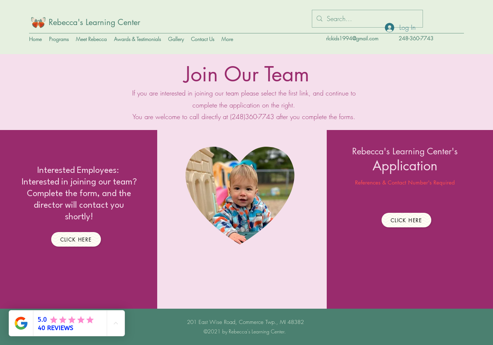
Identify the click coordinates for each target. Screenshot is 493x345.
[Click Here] (76, 239)
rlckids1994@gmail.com (352, 38)
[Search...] (367, 19)
